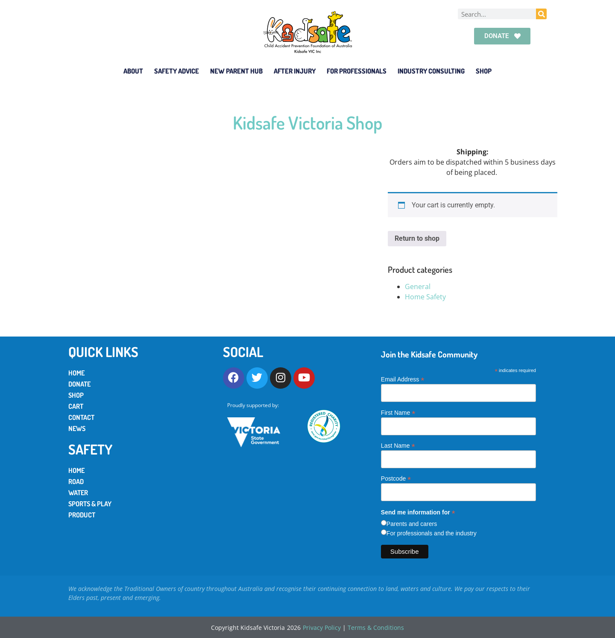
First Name (398, 412)
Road (76, 481)
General (417, 286)
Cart (75, 406)
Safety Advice (176, 71)
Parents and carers (412, 523)
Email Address (403, 379)
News (76, 428)
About (133, 71)
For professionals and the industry (432, 533)
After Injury (295, 71)
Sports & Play (89, 503)
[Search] (541, 14)
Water (78, 492)
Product (81, 515)
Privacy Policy (322, 627)
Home (76, 373)
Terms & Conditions (376, 627)
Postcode (396, 478)
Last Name (398, 445)
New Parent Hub (236, 71)
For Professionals (357, 71)
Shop (484, 71)
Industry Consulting (431, 71)
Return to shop (417, 238)
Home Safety (425, 296)
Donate (79, 384)
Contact (81, 417)
